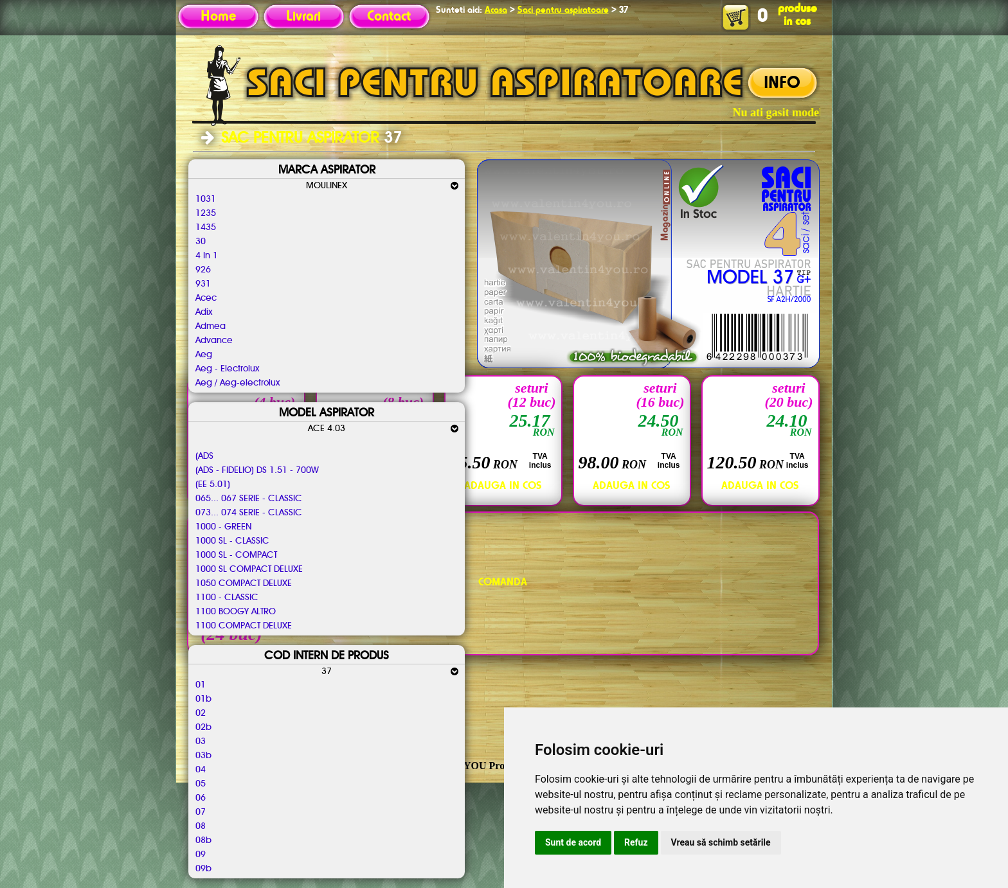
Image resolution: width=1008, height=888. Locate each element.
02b (203, 727)
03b (203, 755)
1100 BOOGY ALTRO (235, 611)
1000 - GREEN (223, 526)
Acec (206, 298)
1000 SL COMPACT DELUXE (249, 569)
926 (203, 269)
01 (200, 684)
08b (203, 840)
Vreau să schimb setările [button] (721, 842)
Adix (203, 312)
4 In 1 (206, 255)
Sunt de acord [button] (573, 842)
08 (200, 826)
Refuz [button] (636, 842)
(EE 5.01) (212, 484)
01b (203, 699)
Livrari (303, 16)
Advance (214, 340)
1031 (205, 199)
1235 (205, 213)
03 (200, 741)
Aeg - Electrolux (227, 368)
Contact (389, 16)
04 (200, 769)
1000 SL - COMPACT (236, 555)
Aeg (203, 354)
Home (218, 16)
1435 (205, 227)
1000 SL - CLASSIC (232, 541)
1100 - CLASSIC (226, 597)
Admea (210, 326)
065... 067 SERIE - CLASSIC (248, 498)
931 (203, 284)
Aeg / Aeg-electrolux (237, 382)
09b (203, 868)
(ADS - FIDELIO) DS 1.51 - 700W (257, 470)
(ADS (204, 456)
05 (200, 783)
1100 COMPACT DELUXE (243, 625)
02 (200, 713)
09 (200, 854)
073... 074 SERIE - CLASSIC (248, 512)
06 (200, 798)
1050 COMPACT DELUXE (243, 583)
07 (200, 812)
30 (200, 241)
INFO (782, 84)
